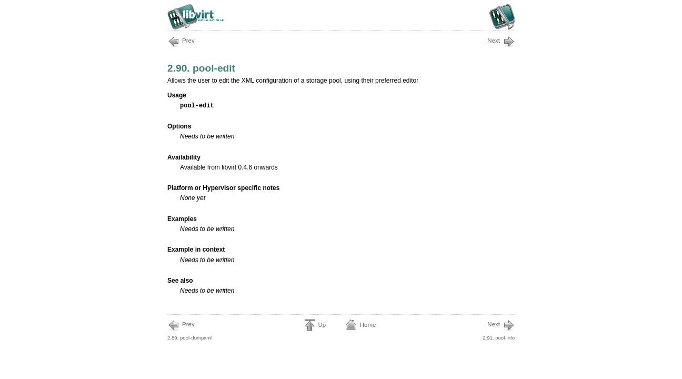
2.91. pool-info (499, 330)
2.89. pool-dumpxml (189, 330)
